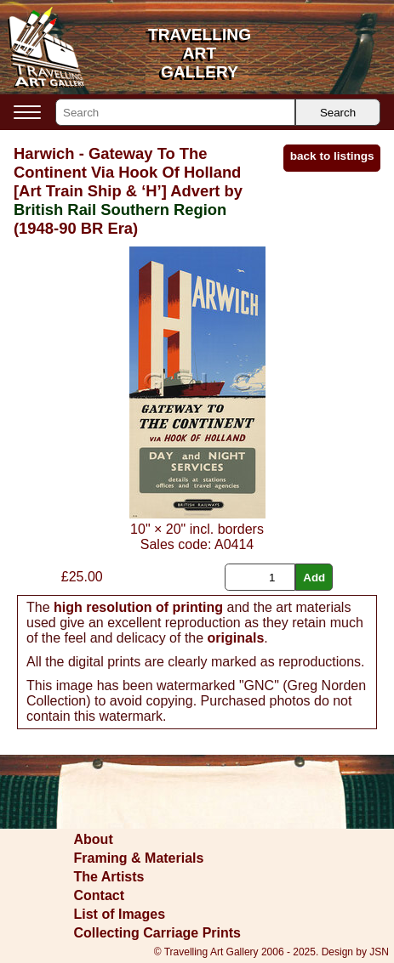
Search (338, 112)
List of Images (120, 914)
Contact (99, 895)
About (93, 839)
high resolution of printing (138, 607)
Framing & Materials (139, 858)
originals (236, 638)
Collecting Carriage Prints (158, 933)
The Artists (109, 877)
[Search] (175, 112)
